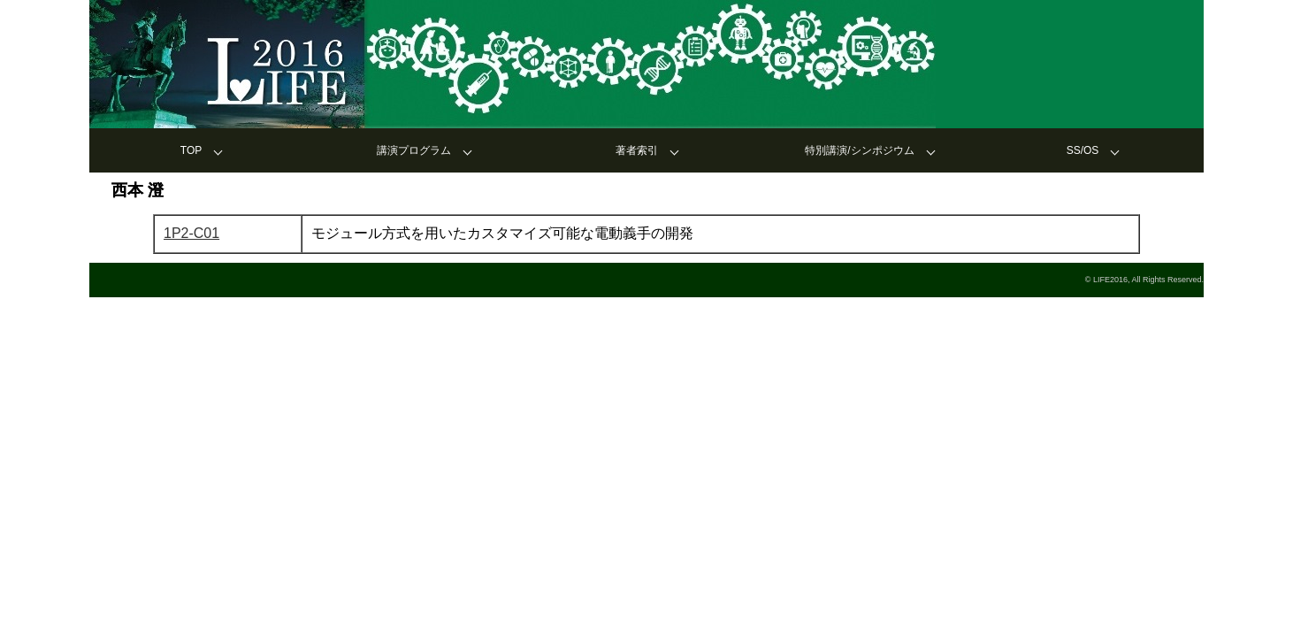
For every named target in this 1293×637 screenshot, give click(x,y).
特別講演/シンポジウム (859, 150)
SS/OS (1083, 150)
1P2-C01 (191, 233)
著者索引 (637, 150)
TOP (191, 150)
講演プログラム (414, 150)
